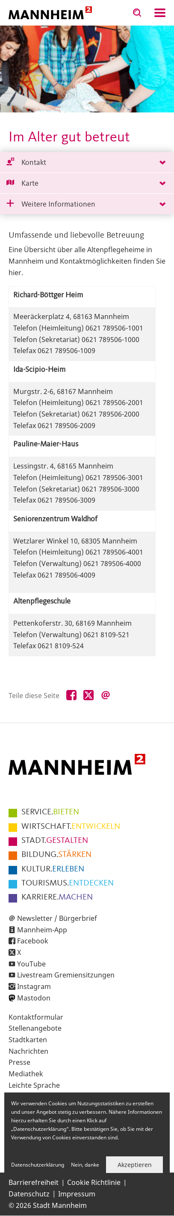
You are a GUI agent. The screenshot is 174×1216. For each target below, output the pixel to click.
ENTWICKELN (70, 826)
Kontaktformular (36, 1017)
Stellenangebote (35, 1028)
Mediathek (26, 1073)
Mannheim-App (42, 929)
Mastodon (33, 998)
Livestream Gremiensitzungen (66, 975)
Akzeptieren (135, 1165)
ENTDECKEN (67, 883)
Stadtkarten (28, 1039)
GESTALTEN (54, 841)
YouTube (31, 964)
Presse (19, 1062)
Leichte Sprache (34, 1085)
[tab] (87, 162)
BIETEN (50, 812)
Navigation (159, 13)
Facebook (32, 941)
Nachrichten (28, 1051)
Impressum (76, 1194)
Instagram (34, 986)
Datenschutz (29, 1194)
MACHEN (57, 897)
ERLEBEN (52, 869)
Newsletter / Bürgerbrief (57, 918)
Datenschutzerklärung (37, 1164)
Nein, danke (85, 1164)
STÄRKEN (56, 855)
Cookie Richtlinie (94, 1182)
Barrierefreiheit (34, 1182)
